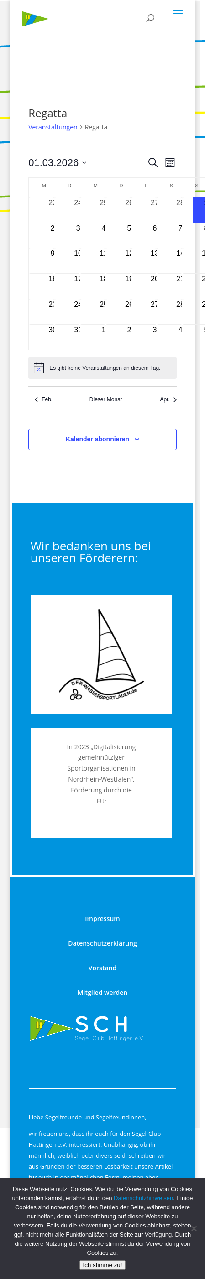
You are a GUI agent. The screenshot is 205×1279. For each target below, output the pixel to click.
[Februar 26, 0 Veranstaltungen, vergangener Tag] (129, 210)
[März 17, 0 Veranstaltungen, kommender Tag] (78, 286)
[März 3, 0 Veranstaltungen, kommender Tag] (78, 235)
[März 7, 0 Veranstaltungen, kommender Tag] (180, 235)
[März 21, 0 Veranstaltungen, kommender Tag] (180, 286)
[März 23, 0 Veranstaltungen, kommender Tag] (52, 311)
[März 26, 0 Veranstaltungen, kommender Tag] (129, 311)
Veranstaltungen (52, 127)
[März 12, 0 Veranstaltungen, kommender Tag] (129, 260)
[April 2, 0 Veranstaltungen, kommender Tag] (129, 337)
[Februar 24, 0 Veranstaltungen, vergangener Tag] (78, 210)
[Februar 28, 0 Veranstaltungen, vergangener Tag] (180, 210)
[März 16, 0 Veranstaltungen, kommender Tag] (52, 286)
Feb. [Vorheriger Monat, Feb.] (44, 399)
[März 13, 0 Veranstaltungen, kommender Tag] (155, 260)
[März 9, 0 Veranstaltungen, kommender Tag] (52, 260)
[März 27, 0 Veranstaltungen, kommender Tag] (155, 311)
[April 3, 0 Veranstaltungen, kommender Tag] (155, 337)
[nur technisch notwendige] (193, 1228)
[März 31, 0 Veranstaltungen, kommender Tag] (78, 337)
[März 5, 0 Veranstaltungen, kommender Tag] (129, 235)
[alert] (102, 368)
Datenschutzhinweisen (143, 1198)
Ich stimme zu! (102, 1265)
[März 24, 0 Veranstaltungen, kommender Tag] (78, 311)
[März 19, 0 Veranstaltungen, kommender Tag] (129, 286)
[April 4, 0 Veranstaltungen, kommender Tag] (180, 337)
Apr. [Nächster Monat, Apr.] (168, 399)
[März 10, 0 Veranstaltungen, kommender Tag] (78, 260)
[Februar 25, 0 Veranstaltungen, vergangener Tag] (103, 210)
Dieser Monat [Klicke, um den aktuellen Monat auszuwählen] (105, 399)
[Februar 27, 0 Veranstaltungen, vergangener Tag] (155, 210)
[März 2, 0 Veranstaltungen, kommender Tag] (52, 235)
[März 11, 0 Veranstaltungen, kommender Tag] (103, 260)
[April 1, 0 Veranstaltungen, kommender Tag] (103, 337)
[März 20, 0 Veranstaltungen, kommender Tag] (155, 286)
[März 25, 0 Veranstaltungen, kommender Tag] (103, 311)
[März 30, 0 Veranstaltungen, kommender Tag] (52, 337)
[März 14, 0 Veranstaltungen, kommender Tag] (180, 260)
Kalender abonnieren (97, 439)
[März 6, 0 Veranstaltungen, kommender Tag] (155, 235)
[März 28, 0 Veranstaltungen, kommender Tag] (180, 311)
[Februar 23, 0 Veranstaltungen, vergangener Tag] (52, 210)
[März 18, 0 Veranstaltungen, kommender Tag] (103, 286)
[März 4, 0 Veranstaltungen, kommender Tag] (103, 235)
